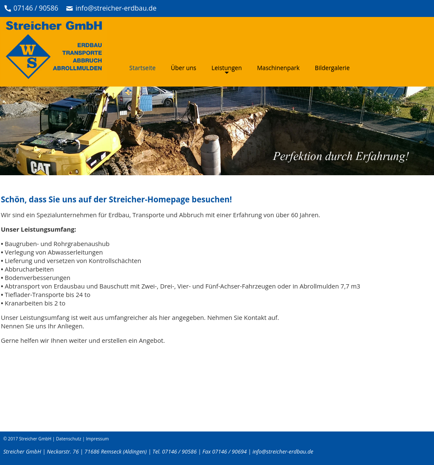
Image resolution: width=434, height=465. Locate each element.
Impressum (97, 439)
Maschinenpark (278, 68)
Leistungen (226, 68)
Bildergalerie (332, 68)
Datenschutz (68, 439)
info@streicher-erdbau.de (115, 8)
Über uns (183, 68)
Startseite (142, 68)
